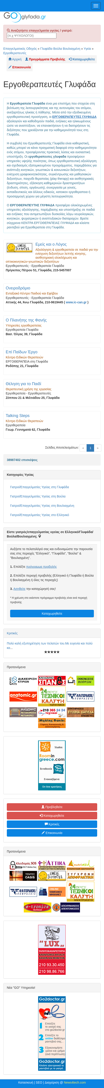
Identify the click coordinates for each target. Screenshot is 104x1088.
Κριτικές (12, 633)
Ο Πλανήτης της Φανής (26, 320)
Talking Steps (18, 415)
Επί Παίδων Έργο (21, 352)
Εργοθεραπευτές (14, 53)
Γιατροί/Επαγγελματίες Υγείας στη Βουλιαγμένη (42, 505)
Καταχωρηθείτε (52, 613)
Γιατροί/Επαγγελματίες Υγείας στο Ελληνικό (39, 515)
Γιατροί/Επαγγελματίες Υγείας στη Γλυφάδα (39, 487)
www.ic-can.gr (76, 302)
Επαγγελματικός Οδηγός (20, 48)
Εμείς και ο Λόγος (51, 244)
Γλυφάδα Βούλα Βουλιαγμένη (60, 48)
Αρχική (15, 59)
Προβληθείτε (52, 807)
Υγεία (87, 48)
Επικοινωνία (52, 833)
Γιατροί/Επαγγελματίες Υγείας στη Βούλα (37, 496)
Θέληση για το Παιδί (23, 384)
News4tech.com (75, 1082)
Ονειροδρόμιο (18, 288)
